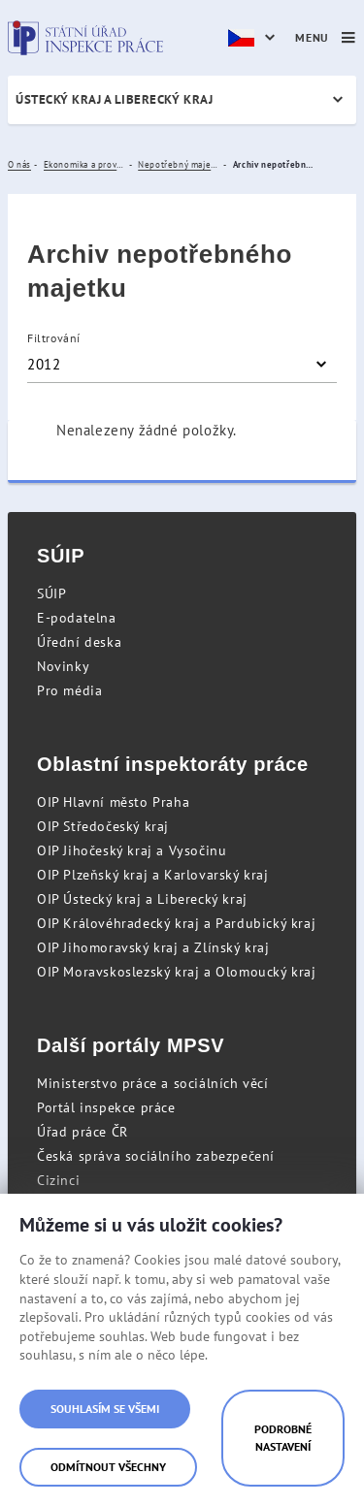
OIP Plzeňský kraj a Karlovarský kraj (153, 874)
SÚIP (51, 593)
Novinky (63, 666)
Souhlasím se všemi (104, 1408)
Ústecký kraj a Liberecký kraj (114, 99)
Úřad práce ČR (82, 1131)
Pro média (69, 690)
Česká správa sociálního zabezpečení (156, 1156)
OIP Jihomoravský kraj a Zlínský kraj (153, 947)
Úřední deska (79, 642)
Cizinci (58, 1180)
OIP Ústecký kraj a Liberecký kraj (142, 899)
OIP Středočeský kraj (103, 826)
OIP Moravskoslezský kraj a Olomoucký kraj (176, 971)
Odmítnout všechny (108, 1466)
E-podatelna (76, 617)
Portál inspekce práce (106, 1107)
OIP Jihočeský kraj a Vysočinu (131, 850)
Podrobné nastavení (283, 1438)
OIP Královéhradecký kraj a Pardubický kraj (176, 923)
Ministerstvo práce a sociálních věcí (153, 1083)
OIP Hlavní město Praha (113, 802)
